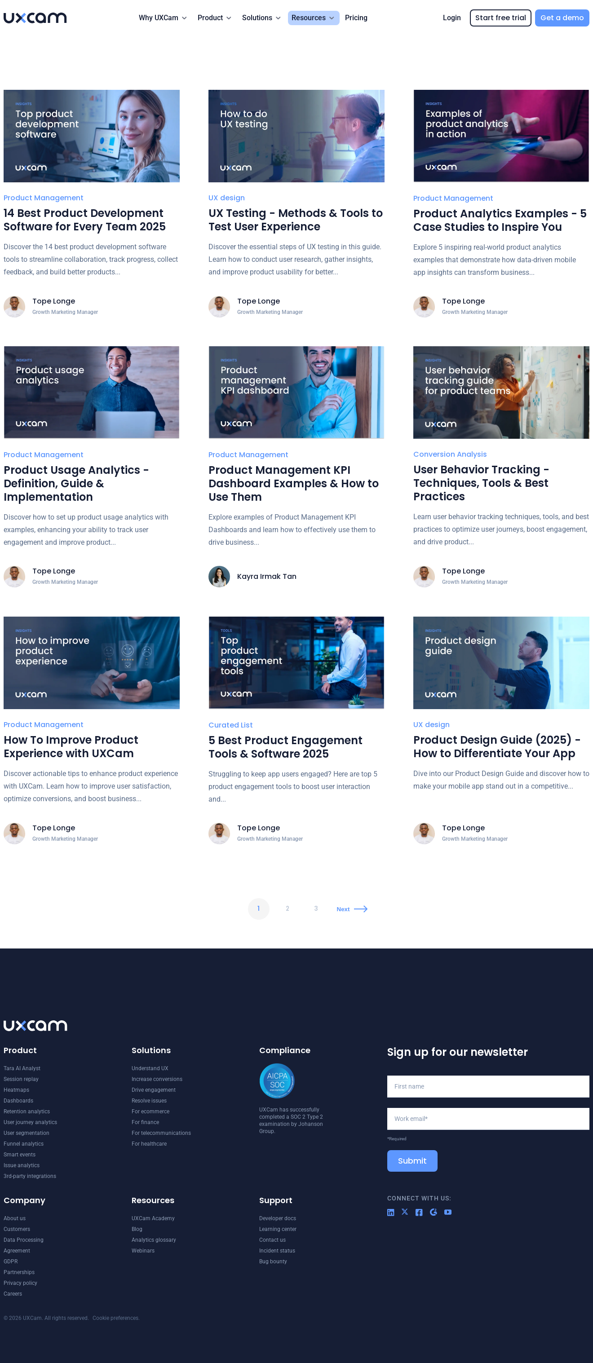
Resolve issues (149, 1101)
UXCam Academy (153, 1218)
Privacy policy (20, 1283)
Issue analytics (22, 1165)
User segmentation (26, 1133)
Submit (412, 1160)
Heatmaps (16, 1090)
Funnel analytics (24, 1144)
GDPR (11, 1261)
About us (15, 1218)
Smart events (19, 1154)
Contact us (272, 1240)
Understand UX (150, 1068)
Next (345, 909)
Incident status (277, 1251)
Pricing (356, 18)
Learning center (277, 1229)
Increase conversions (157, 1079)
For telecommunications (161, 1133)
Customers (17, 1229)
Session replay (21, 1079)
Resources (309, 18)
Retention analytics (27, 1111)
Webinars (143, 1251)
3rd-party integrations (30, 1176)
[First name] (488, 1086)
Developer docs (277, 1218)
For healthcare (149, 1144)
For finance (145, 1122)
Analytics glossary (154, 1240)
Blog (137, 1229)
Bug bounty (273, 1261)
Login (452, 18)
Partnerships (19, 1272)
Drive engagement (154, 1090)
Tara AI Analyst (22, 1068)
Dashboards (18, 1101)
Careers (13, 1294)
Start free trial (500, 18)
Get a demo (562, 18)
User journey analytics (30, 1122)
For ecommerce (150, 1111)
